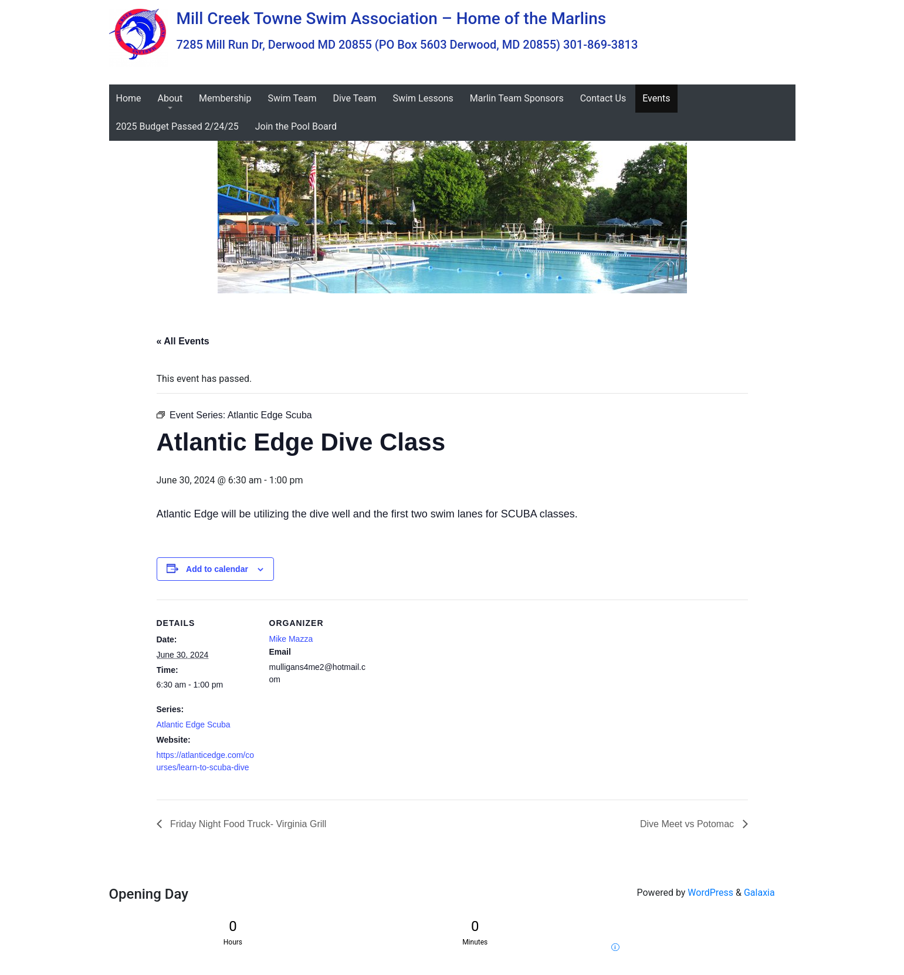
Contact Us (603, 98)
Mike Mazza (291, 639)
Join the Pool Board (296, 126)
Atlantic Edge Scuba (194, 724)
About (170, 98)
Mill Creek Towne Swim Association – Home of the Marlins (392, 18)
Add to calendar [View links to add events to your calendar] (217, 569)
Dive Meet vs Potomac (688, 824)
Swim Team (292, 98)
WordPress (710, 892)
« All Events (183, 341)
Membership (225, 98)
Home (128, 98)
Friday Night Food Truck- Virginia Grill (247, 824)
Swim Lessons (423, 98)
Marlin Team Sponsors (517, 98)
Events (656, 98)
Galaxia (759, 892)
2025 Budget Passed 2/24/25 (177, 126)
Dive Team (354, 98)
